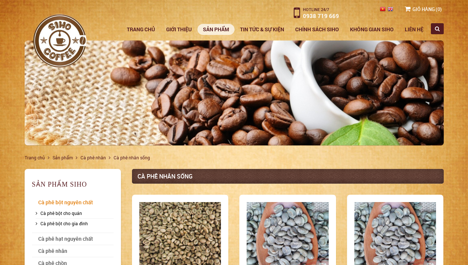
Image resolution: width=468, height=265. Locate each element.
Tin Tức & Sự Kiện (262, 29)
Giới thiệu (179, 29)
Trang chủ (141, 29)
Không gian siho (372, 29)
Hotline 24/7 (316, 9)
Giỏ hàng (423, 9)
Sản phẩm (216, 29)
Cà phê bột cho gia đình (64, 223)
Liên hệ (414, 29)
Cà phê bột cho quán (61, 213)
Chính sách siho (317, 29)
